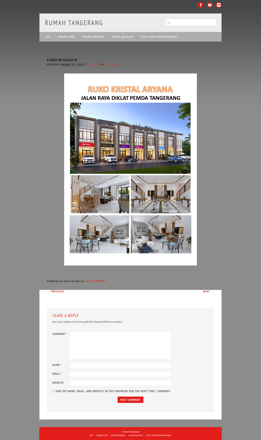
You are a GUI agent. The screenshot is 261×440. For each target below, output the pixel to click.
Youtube (210, 5)
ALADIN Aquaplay (122, 36)
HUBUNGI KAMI (66, 36)
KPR (47, 36)
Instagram (219, 5)
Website (58, 382)
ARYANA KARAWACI (93, 36)
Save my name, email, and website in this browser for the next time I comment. (113, 391)
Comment (60, 334)
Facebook (200, 5)
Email (57, 374)
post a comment (95, 281)
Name (57, 365)
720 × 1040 (93, 64)
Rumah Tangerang (74, 22)
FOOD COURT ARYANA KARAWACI (159, 36)
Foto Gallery (113, 64)
